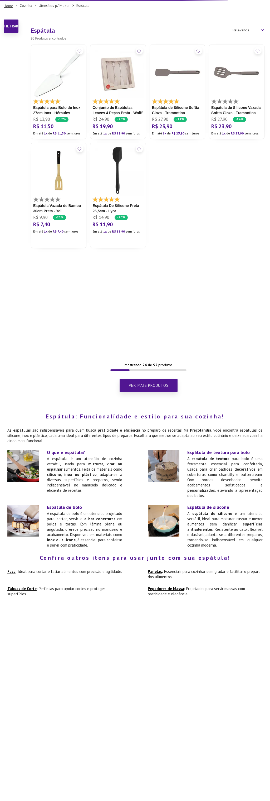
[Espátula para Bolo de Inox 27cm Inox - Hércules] (58, 92)
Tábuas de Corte (22, 588)
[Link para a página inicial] (8, 6)
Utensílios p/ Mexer (54, 5)
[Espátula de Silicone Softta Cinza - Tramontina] (177, 92)
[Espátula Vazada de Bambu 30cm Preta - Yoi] (58, 195)
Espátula (83, 5)
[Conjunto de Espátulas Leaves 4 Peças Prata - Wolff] (117, 92)
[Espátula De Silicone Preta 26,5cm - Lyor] (117, 195)
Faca (11, 571)
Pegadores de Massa (166, 588)
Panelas (155, 571)
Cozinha (26, 5)
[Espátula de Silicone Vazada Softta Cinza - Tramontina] (236, 92)
